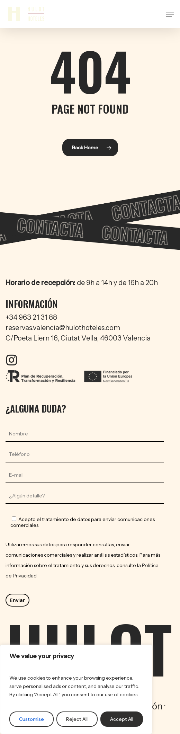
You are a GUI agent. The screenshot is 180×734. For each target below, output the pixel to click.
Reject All (77, 719)
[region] (76, 689)
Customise (31, 719)
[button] (170, 14)
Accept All (121, 719)
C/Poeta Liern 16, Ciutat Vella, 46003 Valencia (78, 338)
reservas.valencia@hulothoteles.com (63, 328)
